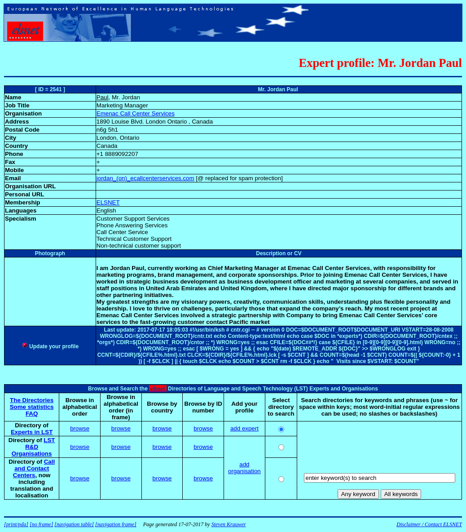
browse (79, 428)
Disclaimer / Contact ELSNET (429, 524)
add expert (244, 428)
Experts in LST (32, 432)
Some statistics (32, 406)
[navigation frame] (115, 524)
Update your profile (50, 346)
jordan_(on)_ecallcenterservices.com (145, 178)
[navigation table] (74, 524)
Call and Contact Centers (34, 468)
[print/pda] (16, 524)
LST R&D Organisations (33, 447)
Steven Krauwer (228, 524)
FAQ (32, 413)
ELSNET (108, 202)
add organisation (244, 467)
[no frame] (41, 524)
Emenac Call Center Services (136, 113)
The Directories (31, 400)
